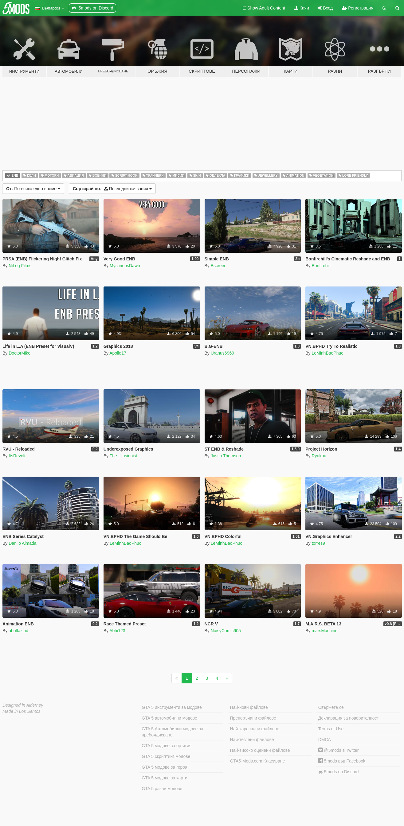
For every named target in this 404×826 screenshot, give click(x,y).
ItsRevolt (17, 455)
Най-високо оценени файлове (260, 750)
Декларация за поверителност (348, 718)
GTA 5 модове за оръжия (166, 745)
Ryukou (319, 455)
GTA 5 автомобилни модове (169, 718)
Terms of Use (330, 728)
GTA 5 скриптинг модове (166, 756)
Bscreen (218, 265)
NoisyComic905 (226, 630)
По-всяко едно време (33, 188)
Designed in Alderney (22, 705)
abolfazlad (18, 630)
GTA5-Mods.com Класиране (257, 761)
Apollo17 (117, 353)
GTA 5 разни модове (162, 788)
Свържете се (331, 707)
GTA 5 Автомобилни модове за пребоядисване (172, 731)
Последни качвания (112, 188)
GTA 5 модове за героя (164, 767)
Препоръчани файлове (253, 718)
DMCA (324, 739)
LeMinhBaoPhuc (327, 353)
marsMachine (324, 630)
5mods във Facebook (341, 761)
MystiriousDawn (125, 265)
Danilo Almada (22, 543)
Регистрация (357, 8)
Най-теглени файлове (252, 739)
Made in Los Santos (21, 711)
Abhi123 (117, 630)
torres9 (318, 543)
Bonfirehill (321, 265)
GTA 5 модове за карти (164, 777)
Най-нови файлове (249, 707)
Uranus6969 (222, 353)
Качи (301, 8)
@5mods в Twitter (338, 750)
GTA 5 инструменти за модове (172, 707)
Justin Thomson (226, 455)
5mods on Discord (338, 771)
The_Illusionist (123, 455)
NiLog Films (20, 265)
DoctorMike (19, 353)
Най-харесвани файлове (254, 728)
